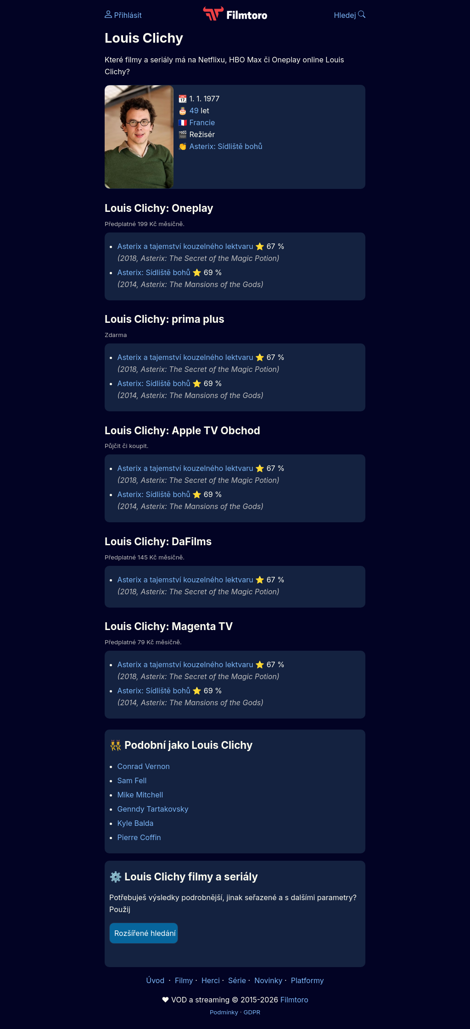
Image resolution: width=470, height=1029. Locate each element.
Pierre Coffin (139, 837)
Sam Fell (132, 780)
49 (194, 110)
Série (237, 980)
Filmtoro (294, 999)
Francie (202, 122)
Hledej (349, 15)
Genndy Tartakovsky (153, 808)
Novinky (268, 980)
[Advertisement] (49, 141)
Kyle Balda (136, 823)
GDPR (251, 1012)
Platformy (307, 980)
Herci (210, 980)
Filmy (184, 980)
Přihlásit (123, 15)
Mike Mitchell (140, 794)
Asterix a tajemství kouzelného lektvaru (185, 246)
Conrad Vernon (144, 766)
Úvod (156, 980)
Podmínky (224, 1012)
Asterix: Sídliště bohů (226, 146)
